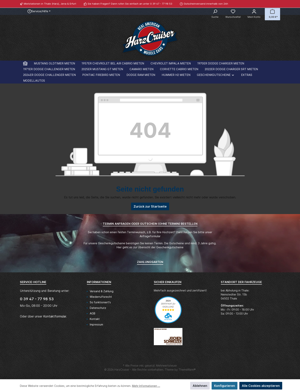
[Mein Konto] (254, 14)
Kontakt (95, 319)
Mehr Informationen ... (146, 385)
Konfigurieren (224, 386)
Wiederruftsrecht (101, 296)
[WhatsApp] (278, 4)
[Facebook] (274, 4)
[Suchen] (215, 14)
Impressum (96, 324)
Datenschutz (98, 307)
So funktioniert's (100, 302)
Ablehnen (200, 386)
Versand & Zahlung (101, 291)
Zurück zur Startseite (150, 206)
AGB (92, 313)
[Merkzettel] (233, 14)
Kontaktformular (54, 316)
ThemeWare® (187, 369)
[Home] (25, 63)
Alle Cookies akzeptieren (261, 386)
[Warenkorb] (272, 14)
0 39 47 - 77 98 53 (161, 3)
